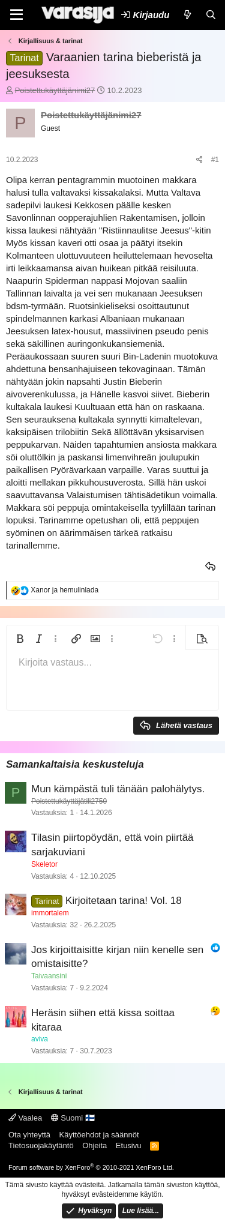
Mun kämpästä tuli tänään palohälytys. (118, 789)
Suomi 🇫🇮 (73, 1117)
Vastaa (211, 566)
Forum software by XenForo (91, 1167)
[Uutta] (187, 15)
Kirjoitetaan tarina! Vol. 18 (123, 900)
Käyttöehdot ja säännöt (99, 1134)
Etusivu (129, 1145)
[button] (20, 638)
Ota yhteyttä (29, 1134)
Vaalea (25, 1117)
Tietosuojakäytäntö (41, 1145)
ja (64, 590)
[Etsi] (211, 15)
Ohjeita (94, 1145)
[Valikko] (16, 15)
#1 (215, 159)
